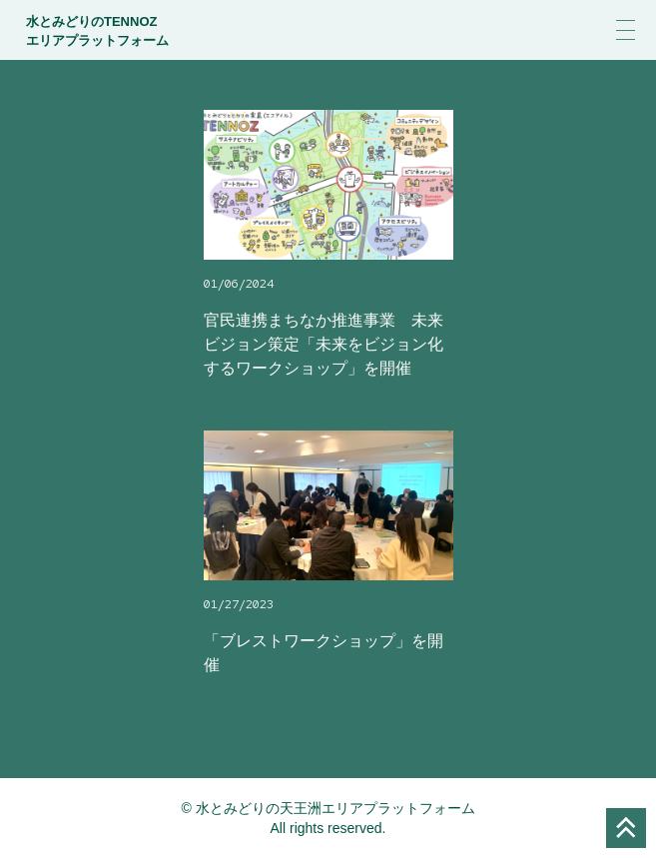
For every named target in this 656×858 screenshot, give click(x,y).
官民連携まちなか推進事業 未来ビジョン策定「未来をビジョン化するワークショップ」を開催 (323, 344)
